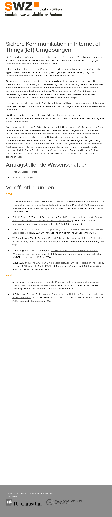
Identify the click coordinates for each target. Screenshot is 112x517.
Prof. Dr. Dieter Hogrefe (24, 172)
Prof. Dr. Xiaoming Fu (23, 177)
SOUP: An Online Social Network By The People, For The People (69, 263)
